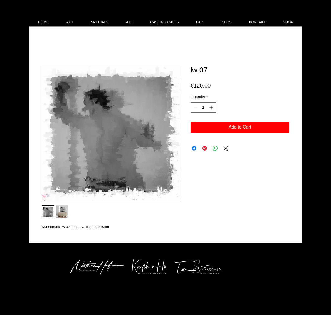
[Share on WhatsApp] (215, 148)
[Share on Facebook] (194, 148)
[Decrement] (194, 107)
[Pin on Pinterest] (204, 148)
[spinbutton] (203, 107)
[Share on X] (226, 148)
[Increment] (211, 107)
